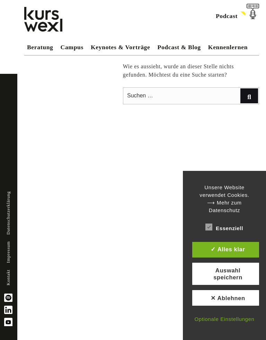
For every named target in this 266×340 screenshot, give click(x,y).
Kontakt (8, 278)
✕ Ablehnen (228, 298)
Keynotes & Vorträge (120, 47)
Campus (72, 47)
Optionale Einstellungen (224, 319)
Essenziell (224, 227)
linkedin (8, 310)
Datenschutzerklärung (8, 213)
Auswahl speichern (227, 273)
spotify (8, 298)
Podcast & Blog (179, 47)
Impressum (8, 252)
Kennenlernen (228, 47)
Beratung (40, 47)
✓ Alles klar (228, 249)
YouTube (8, 322)
